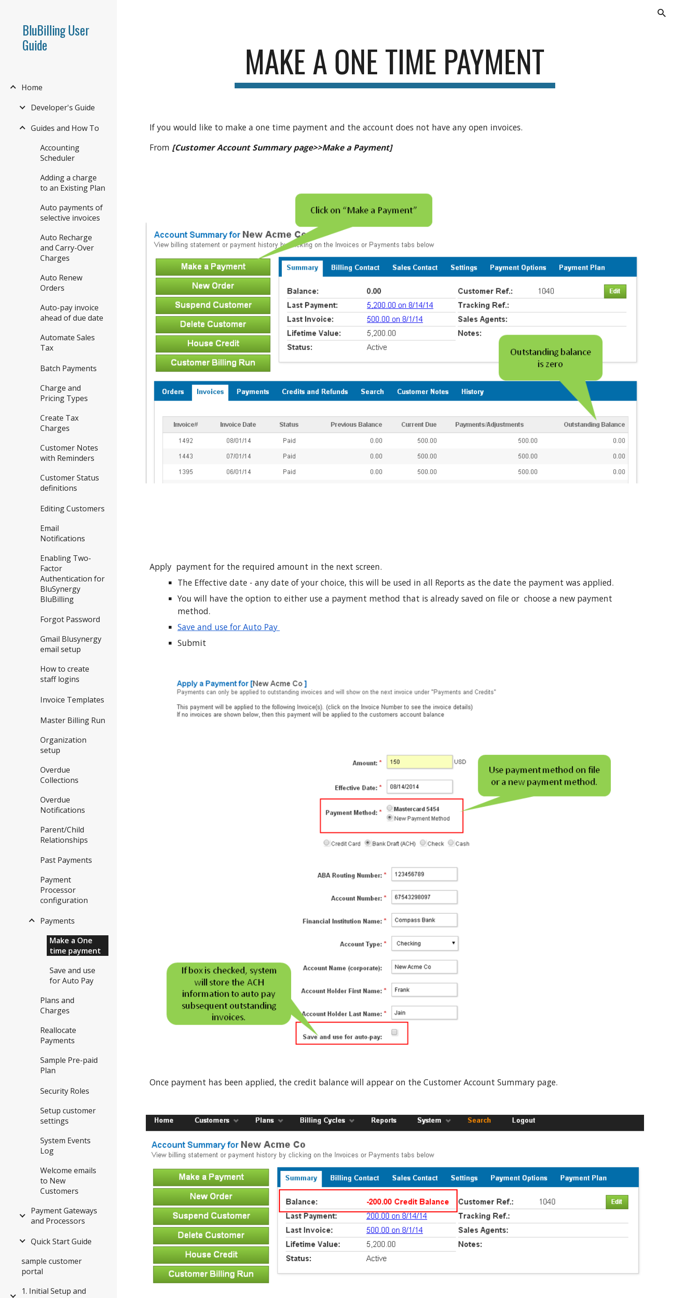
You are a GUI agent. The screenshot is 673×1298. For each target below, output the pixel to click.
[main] (395, 65)
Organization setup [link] (63, 745)
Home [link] (32, 87)
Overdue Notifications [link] (62, 805)
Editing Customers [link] (72, 508)
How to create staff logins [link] (64, 674)
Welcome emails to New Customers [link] (68, 1180)
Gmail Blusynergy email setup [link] (70, 644)
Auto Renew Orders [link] (61, 283)
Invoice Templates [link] (72, 700)
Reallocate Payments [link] (58, 1035)
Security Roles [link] (64, 1091)
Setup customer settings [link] (68, 1115)
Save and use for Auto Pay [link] (72, 975)
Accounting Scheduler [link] (59, 153)
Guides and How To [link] (65, 128)
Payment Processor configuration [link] (64, 890)
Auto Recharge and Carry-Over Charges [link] (67, 247)
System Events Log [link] (65, 1145)
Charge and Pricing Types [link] (64, 393)
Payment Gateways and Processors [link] (64, 1215)
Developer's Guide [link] (63, 107)
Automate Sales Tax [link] (67, 342)
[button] (662, 13)
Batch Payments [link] (68, 368)
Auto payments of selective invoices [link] (71, 212)
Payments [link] (57, 921)
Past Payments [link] (66, 860)
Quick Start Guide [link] (61, 1241)
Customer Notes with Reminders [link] (69, 453)
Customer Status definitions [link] (69, 483)
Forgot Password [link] (70, 619)
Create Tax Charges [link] (59, 423)
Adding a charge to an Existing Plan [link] (72, 182)
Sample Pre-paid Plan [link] (69, 1065)
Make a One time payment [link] (75, 945)
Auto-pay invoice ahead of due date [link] (71, 312)
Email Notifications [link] (62, 533)
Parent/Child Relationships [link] (64, 835)
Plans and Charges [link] (57, 1005)
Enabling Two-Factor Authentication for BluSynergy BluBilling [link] (72, 578)
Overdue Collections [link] (59, 775)
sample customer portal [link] (51, 1266)
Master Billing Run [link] (72, 720)
